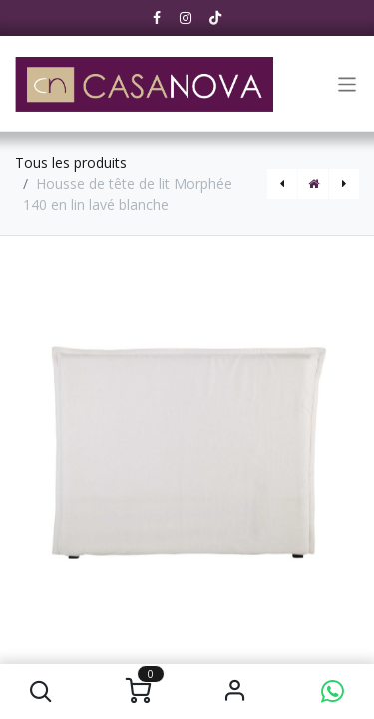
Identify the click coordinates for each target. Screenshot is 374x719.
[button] (41, 691)
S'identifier (235, 691)
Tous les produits (71, 162)
